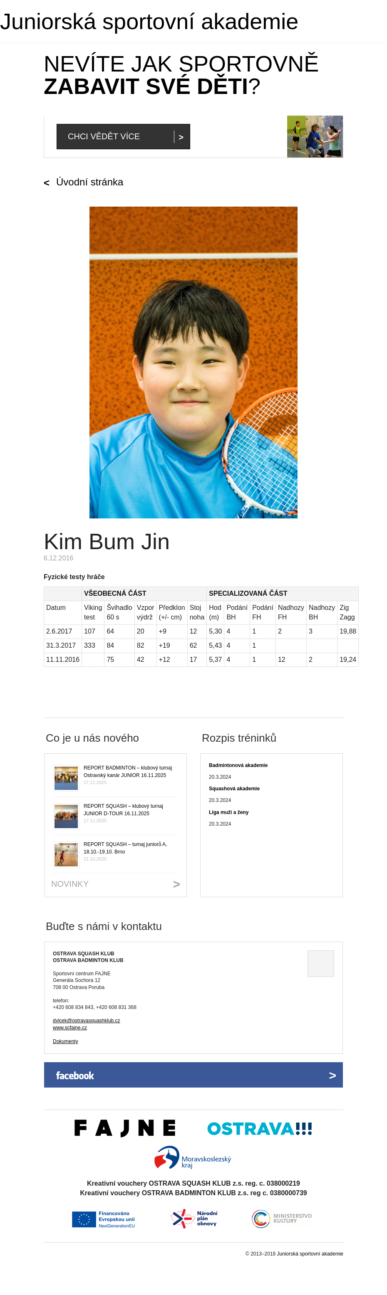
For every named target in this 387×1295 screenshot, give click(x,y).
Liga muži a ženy (228, 812)
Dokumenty (65, 1041)
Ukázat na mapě (321, 963)
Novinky (70, 883)
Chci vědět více (104, 136)
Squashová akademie (234, 789)
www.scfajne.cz (70, 1028)
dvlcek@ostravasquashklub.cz (86, 1021)
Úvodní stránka (89, 181)
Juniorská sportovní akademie (149, 21)
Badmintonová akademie (238, 765)
